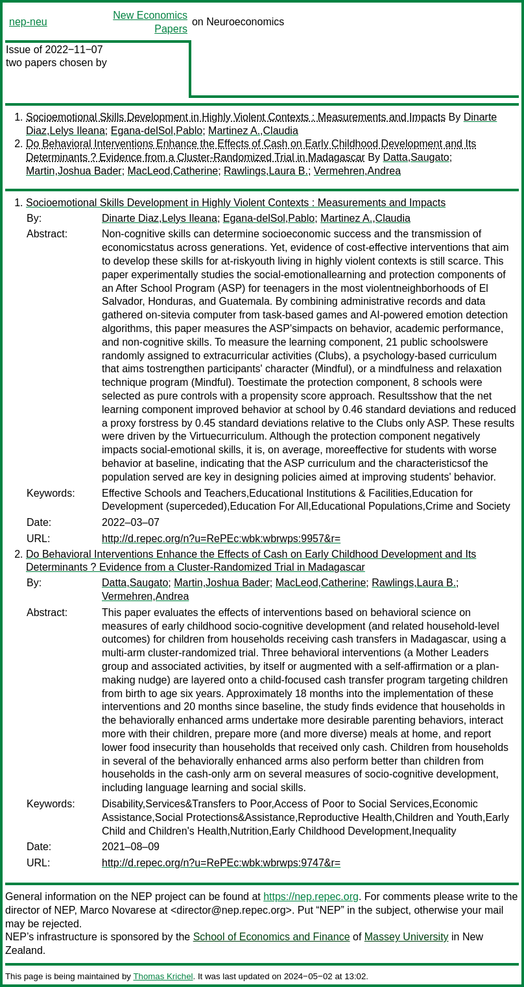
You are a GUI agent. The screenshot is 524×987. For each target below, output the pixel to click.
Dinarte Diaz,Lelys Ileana (159, 218)
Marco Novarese (118, 910)
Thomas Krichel (163, 976)
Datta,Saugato (416, 157)
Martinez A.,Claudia (253, 130)
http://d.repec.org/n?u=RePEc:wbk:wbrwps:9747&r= (221, 862)
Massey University (406, 936)
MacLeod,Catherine (173, 170)
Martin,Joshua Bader (74, 170)
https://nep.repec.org (311, 896)
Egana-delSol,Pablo (156, 130)
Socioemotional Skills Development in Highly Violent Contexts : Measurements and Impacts (236, 117)
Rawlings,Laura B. (266, 170)
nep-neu (28, 21)
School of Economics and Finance (271, 936)
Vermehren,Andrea (357, 170)
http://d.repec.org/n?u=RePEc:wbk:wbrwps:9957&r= (221, 538)
